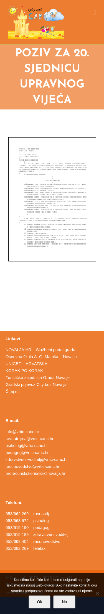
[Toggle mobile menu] (94, 13)
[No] (97, 593)
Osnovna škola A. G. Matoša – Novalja (41, 356)
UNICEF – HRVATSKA (26, 363)
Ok (39, 602)
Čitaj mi (12, 391)
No (64, 602)
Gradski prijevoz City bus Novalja (36, 384)
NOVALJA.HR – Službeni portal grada (40, 349)
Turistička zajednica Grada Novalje (38, 377)
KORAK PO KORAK (24, 370)
